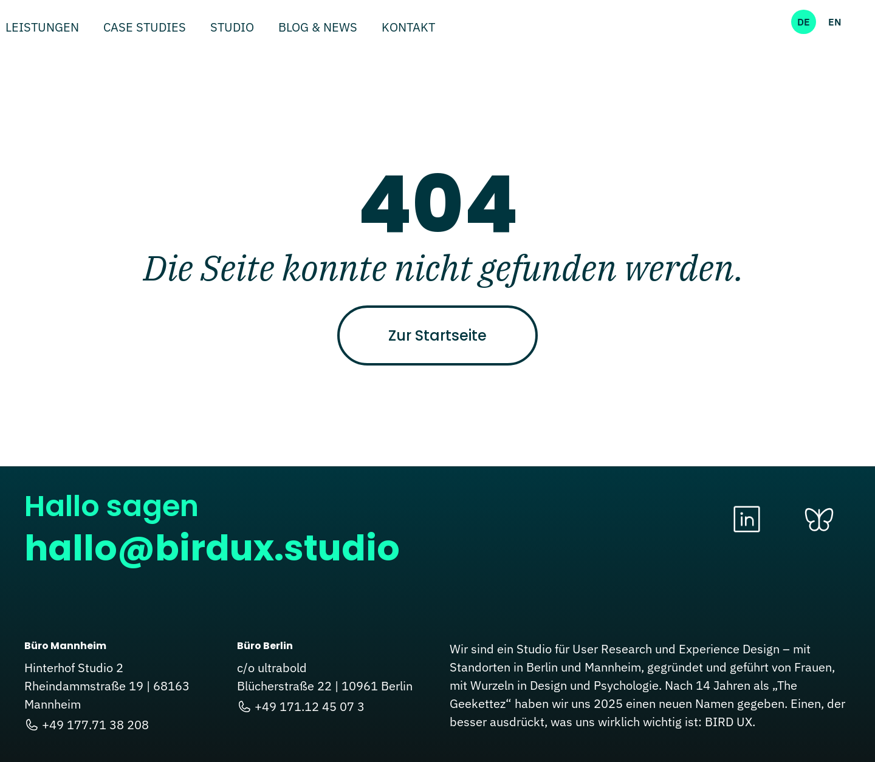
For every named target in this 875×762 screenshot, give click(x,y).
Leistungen (42, 28)
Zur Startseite (437, 335)
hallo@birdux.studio (212, 548)
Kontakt (408, 28)
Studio (232, 28)
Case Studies (144, 28)
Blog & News (317, 28)
